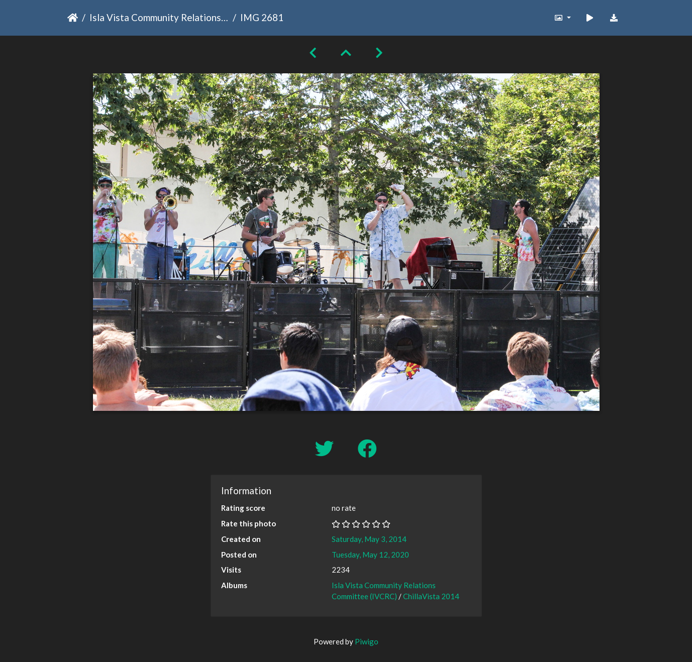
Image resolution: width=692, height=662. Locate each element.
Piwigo (366, 641)
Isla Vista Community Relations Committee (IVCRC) (159, 17)
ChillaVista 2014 (431, 596)
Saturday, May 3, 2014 (369, 538)
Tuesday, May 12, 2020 (370, 554)
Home (72, 18)
